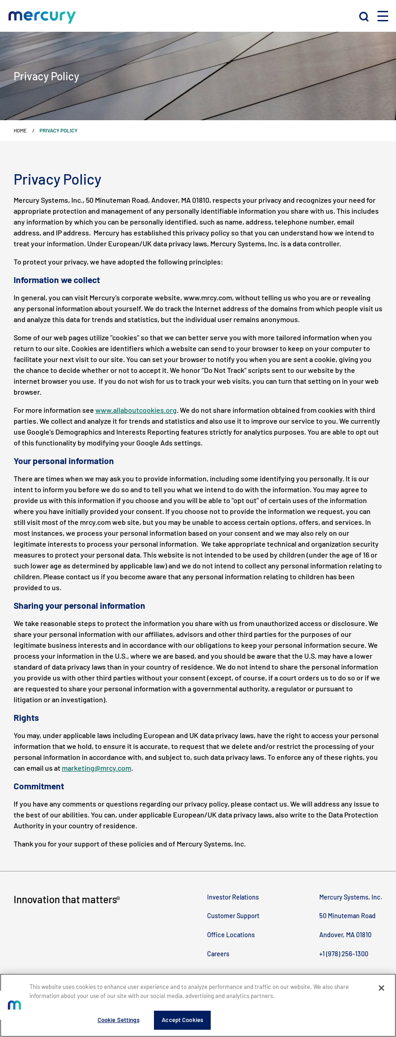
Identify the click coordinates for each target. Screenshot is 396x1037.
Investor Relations (233, 897)
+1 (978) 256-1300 (343, 954)
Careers (218, 954)
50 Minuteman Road (347, 916)
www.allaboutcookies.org (136, 410)
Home (20, 130)
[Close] (381, 988)
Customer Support (233, 916)
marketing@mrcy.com (96, 767)
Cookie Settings (118, 1019)
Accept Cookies (182, 1019)
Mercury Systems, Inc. (350, 897)
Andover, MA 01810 (345, 935)
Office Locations (231, 935)
